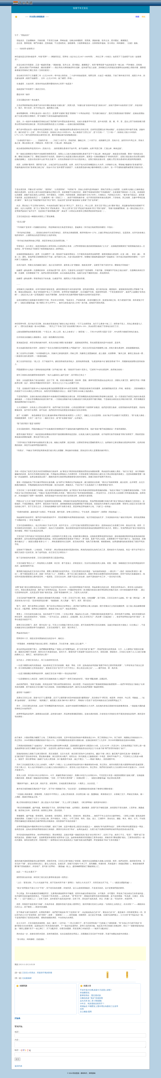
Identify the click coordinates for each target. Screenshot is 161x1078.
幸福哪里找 (84, 993)
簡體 (137, 17)
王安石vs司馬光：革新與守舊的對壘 (37, 973)
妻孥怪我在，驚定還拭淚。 (91, 995)
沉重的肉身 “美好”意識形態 (91, 998)
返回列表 (18, 1066)
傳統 (143, 17)
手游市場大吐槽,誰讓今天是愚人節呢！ (96, 990)
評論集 (17, 1018)
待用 (82, 1009)
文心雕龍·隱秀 (86, 1012)
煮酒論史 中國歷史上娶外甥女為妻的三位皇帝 (99, 1006)
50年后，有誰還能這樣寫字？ (92, 1004)
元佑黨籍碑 (27, 978)
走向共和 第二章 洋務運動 (91, 1001)
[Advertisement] (58, 26)
